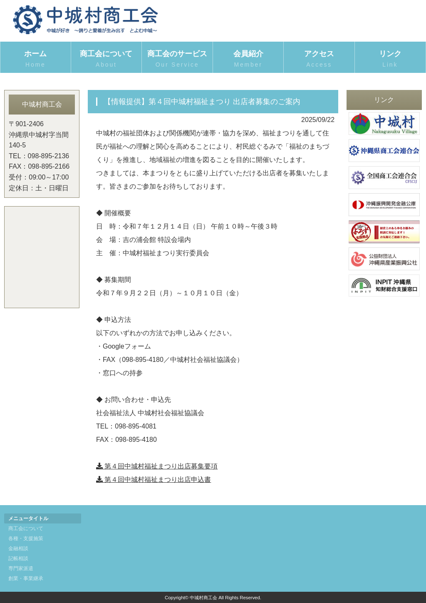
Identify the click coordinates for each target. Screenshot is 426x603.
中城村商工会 (203, 597)
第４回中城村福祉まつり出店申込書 (153, 479)
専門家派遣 (20, 568)
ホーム (35, 59)
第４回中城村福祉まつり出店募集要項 (157, 466)
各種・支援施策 (25, 538)
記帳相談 (18, 558)
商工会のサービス (177, 59)
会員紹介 (248, 59)
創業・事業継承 (25, 578)
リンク (390, 59)
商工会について (106, 59)
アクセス (319, 59)
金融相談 (18, 548)
